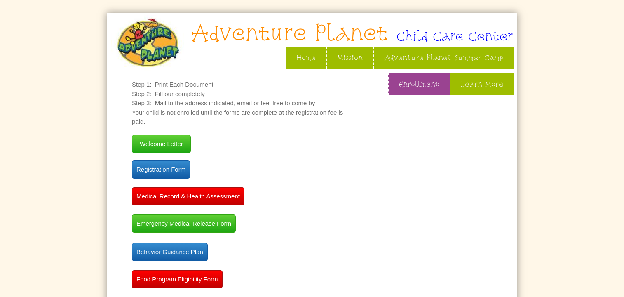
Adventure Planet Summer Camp (443, 57)
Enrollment (419, 84)
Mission (350, 57)
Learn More (482, 84)
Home (306, 57)
